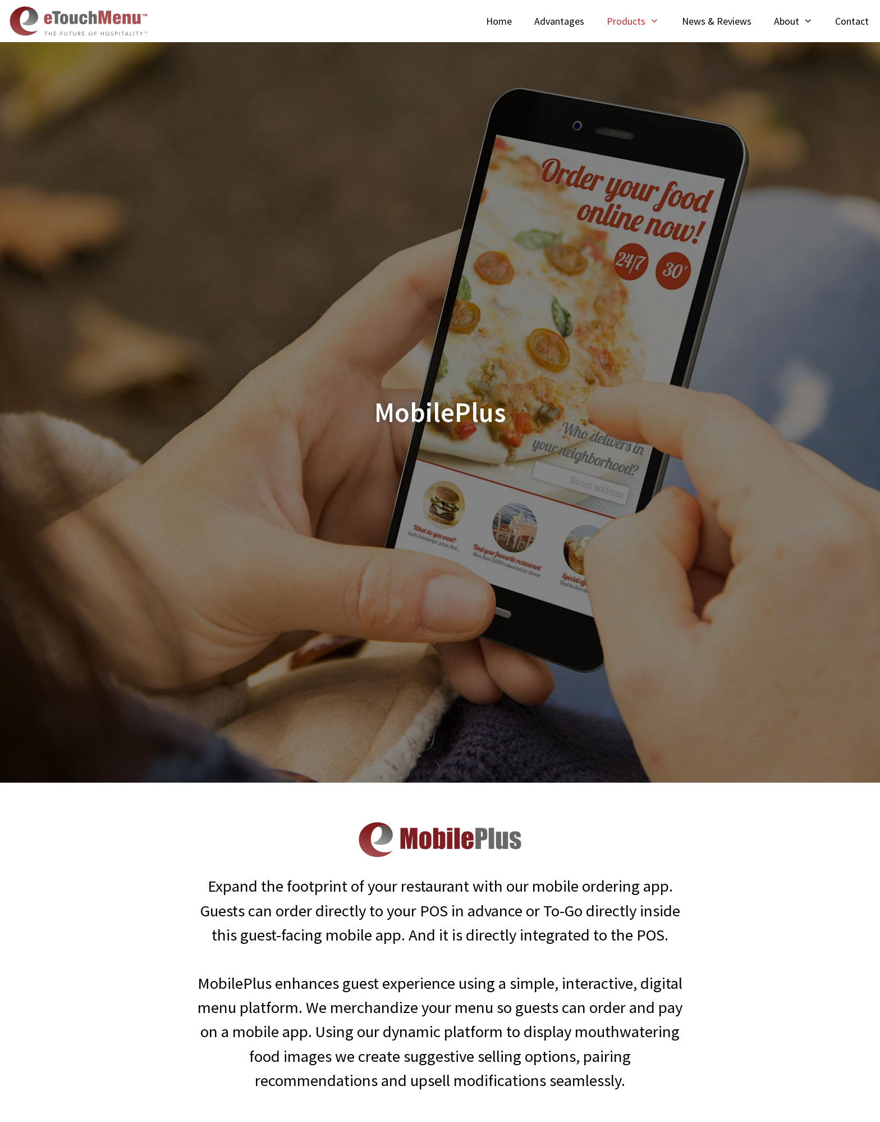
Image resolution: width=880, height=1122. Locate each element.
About (799, 21)
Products (638, 21)
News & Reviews (716, 21)
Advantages (559, 21)
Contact (852, 21)
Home (499, 21)
